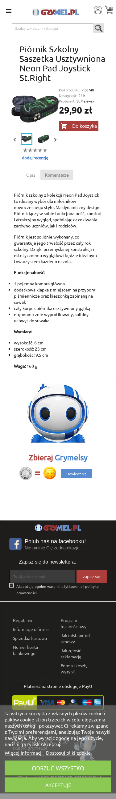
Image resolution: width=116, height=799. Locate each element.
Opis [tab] (30, 175)
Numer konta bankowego (25, 650)
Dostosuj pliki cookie (68, 752)
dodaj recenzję (35, 157)
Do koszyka (78, 126)
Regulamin (23, 620)
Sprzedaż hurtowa (30, 638)
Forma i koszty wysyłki (74, 668)
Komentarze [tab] (57, 175)
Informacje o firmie (31, 629)
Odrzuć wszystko (58, 768)
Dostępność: (68, 95)
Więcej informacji (24, 752)
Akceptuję (58, 785)
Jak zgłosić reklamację (71, 653)
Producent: (67, 101)
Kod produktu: (69, 90)
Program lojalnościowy (73, 623)
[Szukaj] (58, 28)
